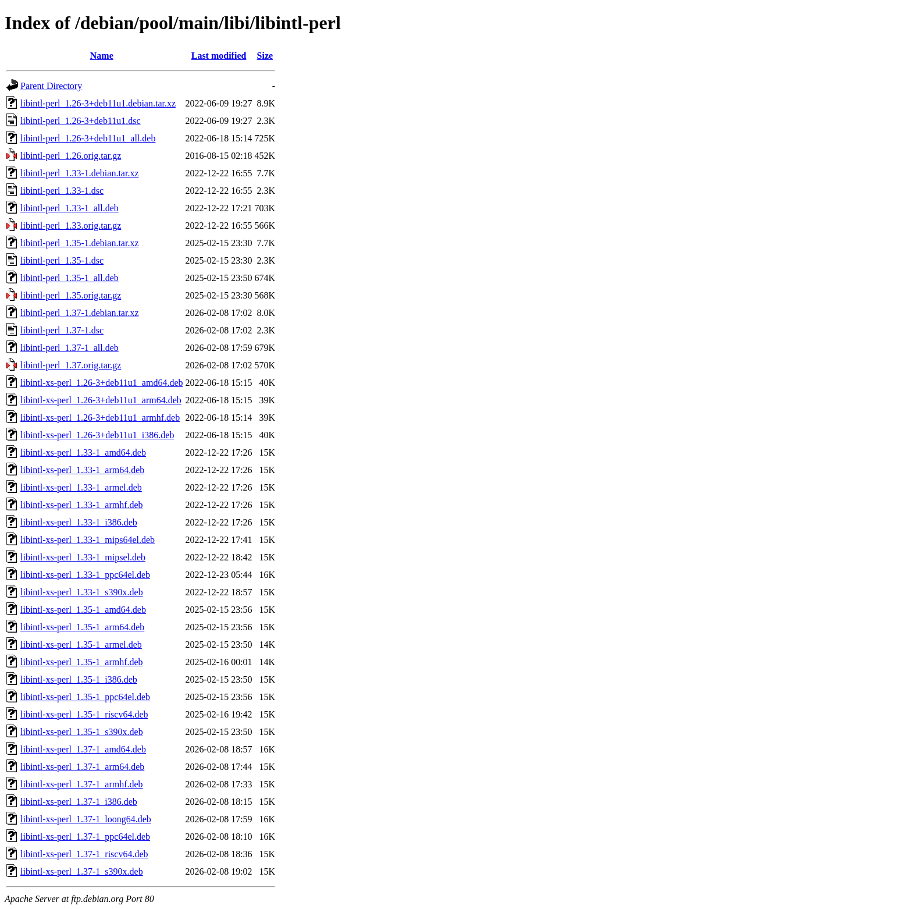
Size (265, 56)
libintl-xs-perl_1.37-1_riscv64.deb (84, 854)
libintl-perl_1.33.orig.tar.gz (70, 225)
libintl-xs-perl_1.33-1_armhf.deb (81, 505)
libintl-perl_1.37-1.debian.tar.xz (79, 313)
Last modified (219, 56)
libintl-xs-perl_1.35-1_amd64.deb (83, 610)
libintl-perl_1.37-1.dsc (62, 330)
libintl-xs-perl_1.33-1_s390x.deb (81, 592)
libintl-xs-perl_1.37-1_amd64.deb (83, 749)
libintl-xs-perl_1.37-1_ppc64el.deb (85, 836)
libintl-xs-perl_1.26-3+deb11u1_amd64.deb (101, 383)
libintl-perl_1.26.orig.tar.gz (70, 156)
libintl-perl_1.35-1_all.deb (69, 278)
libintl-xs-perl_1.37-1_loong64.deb (85, 819)
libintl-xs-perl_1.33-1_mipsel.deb (82, 557)
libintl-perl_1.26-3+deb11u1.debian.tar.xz (98, 103)
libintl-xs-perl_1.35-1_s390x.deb (81, 732)
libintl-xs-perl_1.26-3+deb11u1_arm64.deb (100, 400)
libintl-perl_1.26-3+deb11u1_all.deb (87, 138)
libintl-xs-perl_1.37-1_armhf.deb (81, 784)
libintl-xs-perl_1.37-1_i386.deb (78, 802)
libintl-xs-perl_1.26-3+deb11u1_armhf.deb (100, 417)
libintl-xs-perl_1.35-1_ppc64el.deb (85, 697)
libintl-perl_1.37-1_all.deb (69, 348)
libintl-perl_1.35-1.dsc (62, 260)
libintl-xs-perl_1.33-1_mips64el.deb (87, 540)
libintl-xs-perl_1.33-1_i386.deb (78, 522)
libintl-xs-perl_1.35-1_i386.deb (78, 679)
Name (101, 56)
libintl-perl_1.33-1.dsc (62, 191)
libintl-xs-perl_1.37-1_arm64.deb (82, 767)
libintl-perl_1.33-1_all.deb (69, 208)
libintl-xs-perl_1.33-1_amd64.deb (83, 452)
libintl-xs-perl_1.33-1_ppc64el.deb (85, 575)
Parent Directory (51, 86)
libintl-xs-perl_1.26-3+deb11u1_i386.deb (97, 435)
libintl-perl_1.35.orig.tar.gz (70, 295)
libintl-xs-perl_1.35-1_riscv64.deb (84, 714)
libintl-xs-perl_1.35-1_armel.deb (81, 644)
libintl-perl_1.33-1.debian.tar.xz (79, 173)
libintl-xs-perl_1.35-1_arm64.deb (82, 627)
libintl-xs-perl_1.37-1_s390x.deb (81, 871)
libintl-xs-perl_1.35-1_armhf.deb (81, 662)
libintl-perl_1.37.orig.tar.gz (70, 365)
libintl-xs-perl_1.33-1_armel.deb (81, 487)
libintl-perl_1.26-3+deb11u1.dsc (80, 121)
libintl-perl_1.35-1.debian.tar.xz (79, 243)
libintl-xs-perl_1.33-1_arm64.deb (82, 470)
